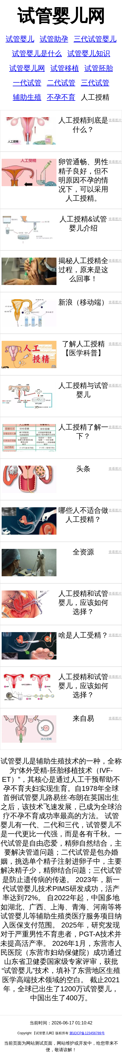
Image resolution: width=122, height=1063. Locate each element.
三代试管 (95, 83)
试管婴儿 (20, 39)
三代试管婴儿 (95, 39)
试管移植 (64, 68)
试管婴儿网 (61, 16)
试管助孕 (54, 39)
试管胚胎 (98, 68)
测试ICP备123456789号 (86, 1033)
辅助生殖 (27, 97)
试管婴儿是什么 (37, 53)
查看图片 (115, 120)
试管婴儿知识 (88, 53)
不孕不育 (61, 97)
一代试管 (27, 83)
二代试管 (61, 83)
